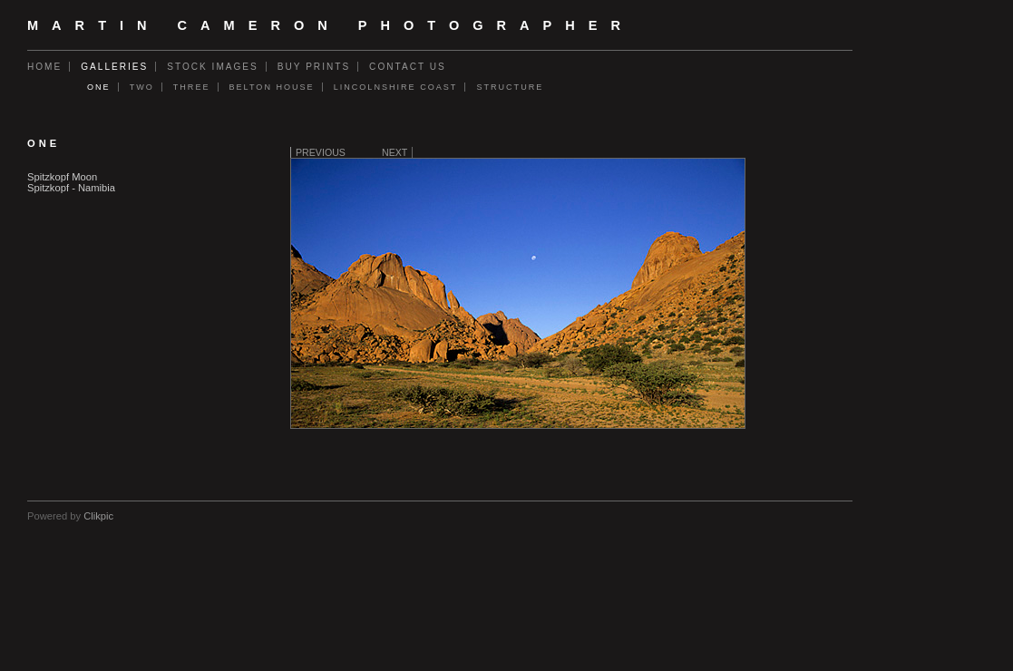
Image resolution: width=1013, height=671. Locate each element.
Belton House (272, 87)
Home (44, 67)
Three (191, 87)
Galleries (114, 67)
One (99, 87)
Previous (321, 152)
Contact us (407, 67)
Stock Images (212, 67)
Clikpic (98, 516)
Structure (509, 87)
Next (394, 152)
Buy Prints (314, 67)
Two (142, 87)
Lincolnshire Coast (396, 87)
